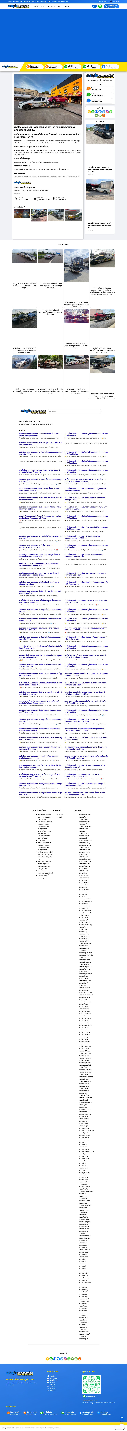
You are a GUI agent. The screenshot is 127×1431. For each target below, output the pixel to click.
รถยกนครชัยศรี (84, 1299)
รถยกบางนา (83, 1247)
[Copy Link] (89, 111)
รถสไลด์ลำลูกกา (84, 1079)
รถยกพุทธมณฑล (84, 1172)
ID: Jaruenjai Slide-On (43, 200)
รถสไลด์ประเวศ (83, 819)
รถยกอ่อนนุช (83, 1208)
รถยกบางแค (83, 1144)
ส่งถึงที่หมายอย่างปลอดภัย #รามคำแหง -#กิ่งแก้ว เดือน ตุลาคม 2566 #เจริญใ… (39, 629)
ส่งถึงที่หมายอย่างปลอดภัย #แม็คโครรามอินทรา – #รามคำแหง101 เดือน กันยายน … (36, 546)
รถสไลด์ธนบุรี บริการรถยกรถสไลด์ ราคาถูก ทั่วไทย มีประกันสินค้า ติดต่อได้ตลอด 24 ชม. (84, 793)
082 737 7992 (112, 7)
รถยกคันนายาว (83, 1332)
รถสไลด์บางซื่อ (83, 829)
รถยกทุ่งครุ (82, 1261)
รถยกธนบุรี (82, 1165)
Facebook (110, 66)
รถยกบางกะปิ (83, 1325)
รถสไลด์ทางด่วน (84, 1006)
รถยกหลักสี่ (82, 1329)
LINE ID (71, 66)
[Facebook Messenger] (100, 111)
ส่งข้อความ (104, 1412)
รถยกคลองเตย (83, 1318)
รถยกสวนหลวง (84, 1140)
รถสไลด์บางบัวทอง (85, 1053)
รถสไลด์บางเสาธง (84, 1060)
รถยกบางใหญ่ (83, 1289)
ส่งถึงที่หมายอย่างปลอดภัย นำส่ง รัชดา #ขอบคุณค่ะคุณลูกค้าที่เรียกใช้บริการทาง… (86, 638)
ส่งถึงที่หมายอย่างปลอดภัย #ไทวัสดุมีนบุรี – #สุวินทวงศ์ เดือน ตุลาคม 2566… (39, 583)
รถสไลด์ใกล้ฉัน (83, 1067)
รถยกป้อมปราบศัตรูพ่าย (86, 1151)
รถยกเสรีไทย (83, 896)
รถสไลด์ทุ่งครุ (83, 854)
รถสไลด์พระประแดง (85, 1072)
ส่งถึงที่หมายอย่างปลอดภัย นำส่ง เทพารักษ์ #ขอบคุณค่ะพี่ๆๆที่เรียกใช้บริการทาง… (40, 674)
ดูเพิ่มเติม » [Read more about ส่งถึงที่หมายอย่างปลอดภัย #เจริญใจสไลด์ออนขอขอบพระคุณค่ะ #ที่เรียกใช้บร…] (91, 230)
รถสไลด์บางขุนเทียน (85, 845)
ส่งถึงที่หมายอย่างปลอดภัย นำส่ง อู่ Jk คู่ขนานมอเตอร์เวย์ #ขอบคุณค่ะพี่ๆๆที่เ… (84, 498)
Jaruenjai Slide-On (74, 68)
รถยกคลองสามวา (84, 1250)
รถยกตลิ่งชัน (83, 1194)
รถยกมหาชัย (83, 1215)
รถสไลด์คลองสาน (84, 922)
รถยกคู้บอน (82, 950)
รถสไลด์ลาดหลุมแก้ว (85, 1070)
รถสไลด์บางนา (83, 857)
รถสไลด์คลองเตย (84, 822)
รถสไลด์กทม (83, 892)
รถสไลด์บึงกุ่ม (83, 838)
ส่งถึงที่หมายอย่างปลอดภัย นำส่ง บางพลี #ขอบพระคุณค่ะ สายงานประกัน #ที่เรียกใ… (84, 784)
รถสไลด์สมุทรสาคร (85, 1063)
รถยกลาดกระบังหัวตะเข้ (86, 1191)
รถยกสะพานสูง (83, 1257)
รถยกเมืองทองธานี (85, 1282)
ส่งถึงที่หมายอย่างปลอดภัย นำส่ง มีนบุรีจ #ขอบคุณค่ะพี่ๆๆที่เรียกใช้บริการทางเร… (50, 391)
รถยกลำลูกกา (83, 1233)
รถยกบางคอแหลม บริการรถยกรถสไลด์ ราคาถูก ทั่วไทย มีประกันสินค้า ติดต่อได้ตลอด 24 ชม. (84, 729)
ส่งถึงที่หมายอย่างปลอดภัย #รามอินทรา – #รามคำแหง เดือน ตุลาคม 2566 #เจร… (85, 601)
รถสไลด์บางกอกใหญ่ (85, 925)
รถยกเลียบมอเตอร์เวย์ (85, 910)
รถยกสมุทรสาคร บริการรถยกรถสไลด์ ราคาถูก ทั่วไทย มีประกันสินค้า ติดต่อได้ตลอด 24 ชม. (86, 757)
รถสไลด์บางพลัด (84, 836)
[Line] (92, 111)
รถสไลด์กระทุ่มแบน (85, 981)
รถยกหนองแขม (84, 1229)
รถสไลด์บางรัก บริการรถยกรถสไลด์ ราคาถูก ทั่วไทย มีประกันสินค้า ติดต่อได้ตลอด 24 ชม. (40, 601)
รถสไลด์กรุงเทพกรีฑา (85, 953)
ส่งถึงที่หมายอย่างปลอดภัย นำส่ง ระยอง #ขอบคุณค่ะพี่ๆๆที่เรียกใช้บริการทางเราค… (85, 489)
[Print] (103, 115)
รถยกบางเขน (83, 1280)
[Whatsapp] (110, 111)
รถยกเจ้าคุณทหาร (84, 1201)
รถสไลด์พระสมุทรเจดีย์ (86, 1077)
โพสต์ (60, 817)
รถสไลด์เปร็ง (83, 985)
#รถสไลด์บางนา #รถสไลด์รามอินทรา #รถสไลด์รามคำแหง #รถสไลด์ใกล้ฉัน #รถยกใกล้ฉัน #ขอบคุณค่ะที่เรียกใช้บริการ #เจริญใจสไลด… (102, 291)
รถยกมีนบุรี (82, 1259)
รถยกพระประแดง (84, 1186)
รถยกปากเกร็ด (83, 1217)
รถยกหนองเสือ (83, 1177)
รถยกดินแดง (83, 1320)
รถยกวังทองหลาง (84, 1238)
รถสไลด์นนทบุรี (83, 1037)
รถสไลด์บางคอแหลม (85, 826)
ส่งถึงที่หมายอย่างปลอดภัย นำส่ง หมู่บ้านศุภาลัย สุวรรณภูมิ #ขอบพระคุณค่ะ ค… (40, 592)
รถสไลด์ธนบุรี (83, 929)
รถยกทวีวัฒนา (83, 1252)
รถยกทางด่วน (83, 908)
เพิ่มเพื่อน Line (94, 94)
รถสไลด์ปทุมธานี (84, 1086)
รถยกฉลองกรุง (84, 1231)
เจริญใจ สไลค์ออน (111, 68)
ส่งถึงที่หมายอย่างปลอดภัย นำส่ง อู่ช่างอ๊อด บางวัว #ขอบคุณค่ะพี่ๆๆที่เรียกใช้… (40, 784)
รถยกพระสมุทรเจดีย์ (85, 1205)
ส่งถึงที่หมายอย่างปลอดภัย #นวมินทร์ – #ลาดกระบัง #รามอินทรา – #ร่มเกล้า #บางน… (24, 350)
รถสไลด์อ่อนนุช (83, 971)
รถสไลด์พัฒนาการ (84, 969)
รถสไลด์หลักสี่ (83, 868)
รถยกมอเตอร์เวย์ (84, 1175)
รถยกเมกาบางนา (84, 906)
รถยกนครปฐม (83, 1294)
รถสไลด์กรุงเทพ (84, 1339)
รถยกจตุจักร (83, 1271)
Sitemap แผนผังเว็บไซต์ (45, 873)
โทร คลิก (20, 198)
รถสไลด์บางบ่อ (83, 1074)
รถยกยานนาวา (83, 1240)
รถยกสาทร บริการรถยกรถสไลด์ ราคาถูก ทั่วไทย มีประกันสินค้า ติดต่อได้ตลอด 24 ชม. (86, 674)
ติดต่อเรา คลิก (112, 5)
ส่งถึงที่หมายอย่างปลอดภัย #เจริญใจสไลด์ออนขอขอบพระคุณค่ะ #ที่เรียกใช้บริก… (86, 453)
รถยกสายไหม (83, 1327)
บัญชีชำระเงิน (42, 840)
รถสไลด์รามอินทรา (84, 815)
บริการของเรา (52, 6)
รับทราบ (119, 1428)
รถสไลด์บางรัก (83, 946)
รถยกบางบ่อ (83, 1203)
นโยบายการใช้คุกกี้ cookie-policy (43, 876)
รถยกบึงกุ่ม (82, 1163)
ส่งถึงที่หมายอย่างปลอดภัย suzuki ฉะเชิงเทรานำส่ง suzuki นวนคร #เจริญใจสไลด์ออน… (40, 434)
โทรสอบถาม (34, 66)
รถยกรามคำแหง (84, 1123)
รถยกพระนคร (83, 1156)
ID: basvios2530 (70, 1414)
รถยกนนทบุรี (83, 1243)
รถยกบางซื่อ (83, 1112)
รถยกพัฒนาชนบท (84, 903)
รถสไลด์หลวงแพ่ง (84, 988)
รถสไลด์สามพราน (84, 1032)
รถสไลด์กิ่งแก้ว (83, 957)
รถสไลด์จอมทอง (84, 847)
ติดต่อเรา (101, 2)
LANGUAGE (116, 1)
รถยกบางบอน (83, 1285)
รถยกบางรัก (83, 1254)
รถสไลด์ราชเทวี (83, 880)
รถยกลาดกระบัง (84, 1219)
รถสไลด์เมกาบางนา (85, 997)
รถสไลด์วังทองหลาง (85, 859)
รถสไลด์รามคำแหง (84, 964)
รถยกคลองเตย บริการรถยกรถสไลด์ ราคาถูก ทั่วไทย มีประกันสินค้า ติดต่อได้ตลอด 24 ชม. (40, 766)
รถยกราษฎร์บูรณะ (84, 1222)
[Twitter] (103, 111)
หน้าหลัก (36, 6)
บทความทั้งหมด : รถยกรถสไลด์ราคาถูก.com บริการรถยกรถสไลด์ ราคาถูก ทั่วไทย (45, 834)
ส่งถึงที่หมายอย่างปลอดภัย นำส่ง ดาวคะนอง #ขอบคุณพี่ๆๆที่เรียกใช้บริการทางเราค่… (40, 693)
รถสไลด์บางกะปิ (84, 948)
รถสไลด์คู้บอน (83, 1004)
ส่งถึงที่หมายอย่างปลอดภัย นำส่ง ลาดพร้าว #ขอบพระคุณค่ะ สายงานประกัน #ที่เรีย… (40, 665)
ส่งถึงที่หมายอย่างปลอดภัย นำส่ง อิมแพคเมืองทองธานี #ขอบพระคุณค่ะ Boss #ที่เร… (83, 555)
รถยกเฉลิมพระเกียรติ (85, 901)
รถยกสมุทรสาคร (84, 1180)
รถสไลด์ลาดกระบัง (84, 936)
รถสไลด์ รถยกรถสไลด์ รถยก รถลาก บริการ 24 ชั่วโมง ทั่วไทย (45, 817)
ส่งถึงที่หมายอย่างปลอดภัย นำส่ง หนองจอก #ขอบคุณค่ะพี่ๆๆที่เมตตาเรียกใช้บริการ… (40, 748)
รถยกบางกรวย (83, 1275)
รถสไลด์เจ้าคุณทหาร (85, 967)
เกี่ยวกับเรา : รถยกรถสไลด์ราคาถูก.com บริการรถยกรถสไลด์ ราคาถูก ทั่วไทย (44, 865)
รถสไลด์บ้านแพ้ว (84, 1020)
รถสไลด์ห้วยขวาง (84, 927)
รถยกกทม (82, 1264)
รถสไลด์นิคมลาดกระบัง (86, 962)
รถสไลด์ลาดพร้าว (84, 852)
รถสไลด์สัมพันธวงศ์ (85, 943)
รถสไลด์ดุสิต (83, 887)
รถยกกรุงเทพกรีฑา (85, 899)
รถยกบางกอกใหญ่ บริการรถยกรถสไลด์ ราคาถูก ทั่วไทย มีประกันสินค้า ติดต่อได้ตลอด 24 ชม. (39, 702)
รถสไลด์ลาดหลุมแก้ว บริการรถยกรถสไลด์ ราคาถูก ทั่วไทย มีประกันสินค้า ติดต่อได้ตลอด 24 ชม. (85, 656)
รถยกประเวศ (83, 1268)
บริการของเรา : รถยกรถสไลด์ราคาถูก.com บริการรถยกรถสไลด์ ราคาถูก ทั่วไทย (45, 825)
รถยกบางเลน (83, 1196)
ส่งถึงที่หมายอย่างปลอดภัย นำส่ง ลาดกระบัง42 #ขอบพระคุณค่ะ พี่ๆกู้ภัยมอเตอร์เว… (86, 528)
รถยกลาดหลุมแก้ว (84, 1126)
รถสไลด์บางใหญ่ (84, 1030)
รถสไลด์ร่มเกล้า (83, 983)
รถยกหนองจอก (84, 1149)
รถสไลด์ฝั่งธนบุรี (84, 817)
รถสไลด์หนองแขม (84, 882)
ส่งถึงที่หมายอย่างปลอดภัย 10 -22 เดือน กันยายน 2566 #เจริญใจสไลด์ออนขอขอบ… (38, 757)
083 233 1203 (54, 68)
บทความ (60, 6)
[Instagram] (107, 111)
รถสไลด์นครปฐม (84, 1048)
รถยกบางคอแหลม (84, 1313)
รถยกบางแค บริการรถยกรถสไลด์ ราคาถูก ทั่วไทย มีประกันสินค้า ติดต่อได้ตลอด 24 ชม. (39, 489)
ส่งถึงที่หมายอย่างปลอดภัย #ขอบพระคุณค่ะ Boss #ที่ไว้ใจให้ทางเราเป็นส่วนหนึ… (40, 444)
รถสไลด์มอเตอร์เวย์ (85, 1065)
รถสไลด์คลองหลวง (85, 1081)
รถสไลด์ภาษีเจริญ (84, 843)
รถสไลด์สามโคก (84, 1095)
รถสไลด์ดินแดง (83, 833)
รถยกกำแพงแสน (84, 1278)
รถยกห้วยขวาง (83, 1303)
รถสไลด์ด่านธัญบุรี (84, 1011)
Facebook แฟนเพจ (96, 100)
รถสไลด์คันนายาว (84, 866)
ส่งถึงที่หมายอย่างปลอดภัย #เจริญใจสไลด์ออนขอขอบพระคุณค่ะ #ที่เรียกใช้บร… (100, 225)
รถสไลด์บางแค (83, 871)
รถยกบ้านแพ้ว (83, 1189)
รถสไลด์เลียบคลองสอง (86, 1002)
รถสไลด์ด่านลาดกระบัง (86, 955)
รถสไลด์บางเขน (84, 917)
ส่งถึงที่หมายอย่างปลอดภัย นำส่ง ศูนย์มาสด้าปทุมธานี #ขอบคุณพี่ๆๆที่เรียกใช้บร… (85, 738)
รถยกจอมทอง (83, 1308)
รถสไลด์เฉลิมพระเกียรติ (86, 995)
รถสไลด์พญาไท (83, 938)
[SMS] (100, 115)
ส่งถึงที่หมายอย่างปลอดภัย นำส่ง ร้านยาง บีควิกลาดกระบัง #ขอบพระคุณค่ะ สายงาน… (39, 729)
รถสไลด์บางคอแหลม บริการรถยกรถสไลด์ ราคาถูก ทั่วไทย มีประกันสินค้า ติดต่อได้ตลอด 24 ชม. (85, 480)
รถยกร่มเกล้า (83, 1182)
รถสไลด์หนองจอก (84, 915)
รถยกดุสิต (82, 1142)
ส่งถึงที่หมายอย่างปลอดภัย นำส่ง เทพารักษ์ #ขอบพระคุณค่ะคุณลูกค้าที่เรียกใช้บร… (40, 508)
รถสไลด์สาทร (83, 831)
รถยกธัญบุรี (83, 1292)
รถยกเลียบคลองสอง (85, 1102)
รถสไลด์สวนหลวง (84, 850)
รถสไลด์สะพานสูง (84, 864)
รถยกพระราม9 (83, 1093)
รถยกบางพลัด (83, 1184)
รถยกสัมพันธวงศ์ (84, 1334)
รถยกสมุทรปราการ (85, 1114)
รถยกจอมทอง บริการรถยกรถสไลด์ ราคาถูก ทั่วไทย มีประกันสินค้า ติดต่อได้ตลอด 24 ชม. (85, 702)
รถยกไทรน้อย (83, 1212)
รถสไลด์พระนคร (84, 889)
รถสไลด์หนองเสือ (84, 1084)
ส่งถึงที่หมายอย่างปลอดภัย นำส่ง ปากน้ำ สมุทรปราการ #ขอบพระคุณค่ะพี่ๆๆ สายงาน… (50, 285)
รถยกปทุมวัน (83, 1154)
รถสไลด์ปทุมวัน (84, 920)
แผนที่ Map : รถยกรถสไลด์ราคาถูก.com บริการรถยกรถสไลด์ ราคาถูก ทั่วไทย (44, 846)
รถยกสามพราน (83, 1245)
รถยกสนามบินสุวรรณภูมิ (86, 1130)
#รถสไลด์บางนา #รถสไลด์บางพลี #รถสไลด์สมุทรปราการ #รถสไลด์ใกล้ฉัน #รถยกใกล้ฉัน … (76, 304)
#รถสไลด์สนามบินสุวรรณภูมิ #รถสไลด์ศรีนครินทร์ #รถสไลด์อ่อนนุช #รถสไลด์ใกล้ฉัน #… (40, 684)
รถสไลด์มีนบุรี (83, 932)
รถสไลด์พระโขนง (84, 941)
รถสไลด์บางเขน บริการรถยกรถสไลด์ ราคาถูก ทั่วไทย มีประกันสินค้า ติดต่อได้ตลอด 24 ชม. (85, 748)
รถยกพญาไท (83, 1105)
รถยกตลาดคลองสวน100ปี (84, 1169)
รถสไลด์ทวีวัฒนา (84, 1051)
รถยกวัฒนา (83, 1306)
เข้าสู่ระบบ (106, 2)
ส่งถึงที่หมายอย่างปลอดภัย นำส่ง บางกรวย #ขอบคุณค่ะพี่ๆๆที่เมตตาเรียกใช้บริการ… (85, 508)
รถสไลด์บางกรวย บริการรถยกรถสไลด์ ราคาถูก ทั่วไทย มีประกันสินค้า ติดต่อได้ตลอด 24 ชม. (38, 565)
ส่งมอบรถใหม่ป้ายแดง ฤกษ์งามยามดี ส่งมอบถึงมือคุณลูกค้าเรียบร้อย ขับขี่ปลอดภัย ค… (85, 629)
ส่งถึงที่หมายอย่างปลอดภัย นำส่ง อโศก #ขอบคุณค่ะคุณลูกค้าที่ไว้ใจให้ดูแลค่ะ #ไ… (86, 583)
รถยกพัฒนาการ (84, 1119)
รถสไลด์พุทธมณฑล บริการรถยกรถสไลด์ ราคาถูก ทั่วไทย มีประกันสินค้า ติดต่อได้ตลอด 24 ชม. (39, 555)
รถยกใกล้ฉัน (83, 1198)
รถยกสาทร (82, 1315)
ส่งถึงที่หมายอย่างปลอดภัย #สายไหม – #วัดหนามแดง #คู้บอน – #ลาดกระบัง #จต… (102, 350)
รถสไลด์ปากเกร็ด (84, 1027)
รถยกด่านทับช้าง (84, 1100)
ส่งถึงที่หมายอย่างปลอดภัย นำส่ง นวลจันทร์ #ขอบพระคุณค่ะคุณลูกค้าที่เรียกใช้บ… (40, 498)
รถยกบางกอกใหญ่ (84, 1135)
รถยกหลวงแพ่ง (84, 1226)
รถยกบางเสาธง (84, 1158)
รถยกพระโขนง (83, 1210)
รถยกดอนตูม (83, 1287)
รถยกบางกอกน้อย (84, 1236)
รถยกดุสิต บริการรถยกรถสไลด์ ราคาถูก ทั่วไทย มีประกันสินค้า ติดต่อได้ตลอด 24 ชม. (40, 647)
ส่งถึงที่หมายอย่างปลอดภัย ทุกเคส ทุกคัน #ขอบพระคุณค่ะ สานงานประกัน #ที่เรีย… (102, 395)
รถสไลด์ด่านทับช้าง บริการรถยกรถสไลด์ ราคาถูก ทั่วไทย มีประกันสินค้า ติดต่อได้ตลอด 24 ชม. (39, 775)
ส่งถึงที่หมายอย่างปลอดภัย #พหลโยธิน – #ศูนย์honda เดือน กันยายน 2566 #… (40, 619)
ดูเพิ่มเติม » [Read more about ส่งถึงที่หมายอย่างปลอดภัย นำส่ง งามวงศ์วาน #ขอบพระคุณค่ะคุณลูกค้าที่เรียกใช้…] (91, 175)
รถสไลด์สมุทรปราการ (85, 974)
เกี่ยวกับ (43, 6)
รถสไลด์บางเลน (84, 1039)
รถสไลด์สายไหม (84, 875)
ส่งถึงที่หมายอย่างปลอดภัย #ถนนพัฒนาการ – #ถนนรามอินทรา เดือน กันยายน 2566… (83, 775)
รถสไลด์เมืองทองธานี (85, 1025)
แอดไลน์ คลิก (40, 198)
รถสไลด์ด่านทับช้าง (85, 1018)
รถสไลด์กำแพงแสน (85, 1046)
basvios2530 (91, 68)
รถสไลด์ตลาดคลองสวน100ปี (85, 1014)
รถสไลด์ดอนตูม (84, 1044)
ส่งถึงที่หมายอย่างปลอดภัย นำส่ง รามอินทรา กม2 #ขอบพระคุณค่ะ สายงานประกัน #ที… (81, 720)
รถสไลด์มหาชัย (83, 978)
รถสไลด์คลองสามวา (85, 861)
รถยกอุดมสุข (83, 894)
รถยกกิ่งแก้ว (83, 1147)
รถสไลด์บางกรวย (84, 1034)
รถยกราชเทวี (83, 1311)
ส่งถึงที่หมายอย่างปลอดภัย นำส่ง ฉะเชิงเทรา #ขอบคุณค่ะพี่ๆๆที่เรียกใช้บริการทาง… (40, 738)
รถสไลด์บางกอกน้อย (85, 1098)
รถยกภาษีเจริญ (84, 1224)
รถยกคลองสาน (84, 1116)
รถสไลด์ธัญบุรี (83, 976)
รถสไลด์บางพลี (83, 1023)
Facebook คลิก (59, 198)
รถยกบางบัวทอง (84, 1128)
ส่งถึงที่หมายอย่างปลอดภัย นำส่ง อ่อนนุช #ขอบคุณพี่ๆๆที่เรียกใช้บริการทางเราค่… (84, 766)
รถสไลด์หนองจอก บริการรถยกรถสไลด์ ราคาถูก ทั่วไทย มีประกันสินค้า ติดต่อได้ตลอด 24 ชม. (39, 574)
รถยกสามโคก (83, 1266)
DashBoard (42, 871)
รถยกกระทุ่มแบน (84, 1121)
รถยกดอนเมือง (83, 1273)
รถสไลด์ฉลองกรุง (84, 960)
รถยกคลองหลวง (84, 1137)
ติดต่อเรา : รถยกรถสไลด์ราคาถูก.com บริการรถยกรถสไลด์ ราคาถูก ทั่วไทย (45, 855)
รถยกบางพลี (83, 1107)
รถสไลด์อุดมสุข (83, 999)
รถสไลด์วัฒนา (83, 873)
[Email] (96, 115)
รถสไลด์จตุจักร (83, 824)
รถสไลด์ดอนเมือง (84, 878)
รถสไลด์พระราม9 (84, 1009)
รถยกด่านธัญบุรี (84, 1091)
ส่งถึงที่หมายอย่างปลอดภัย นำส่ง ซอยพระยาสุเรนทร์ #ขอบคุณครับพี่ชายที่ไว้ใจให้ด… (82, 537)
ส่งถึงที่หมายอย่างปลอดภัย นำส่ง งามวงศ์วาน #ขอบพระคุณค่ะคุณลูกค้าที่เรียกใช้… (100, 169)
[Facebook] (96, 111)
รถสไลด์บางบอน (84, 1088)
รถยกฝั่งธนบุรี (83, 1296)
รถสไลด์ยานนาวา (84, 934)
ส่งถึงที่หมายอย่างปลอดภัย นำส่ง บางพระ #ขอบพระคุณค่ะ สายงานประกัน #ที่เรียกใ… (85, 574)
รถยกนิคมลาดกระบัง (85, 1109)
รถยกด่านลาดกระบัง (85, 913)
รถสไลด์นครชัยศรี (84, 1042)
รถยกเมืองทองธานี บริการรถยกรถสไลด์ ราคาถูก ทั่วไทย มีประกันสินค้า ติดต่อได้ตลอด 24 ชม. (84, 693)
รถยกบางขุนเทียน (84, 1301)
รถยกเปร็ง (82, 1161)
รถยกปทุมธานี (83, 1133)
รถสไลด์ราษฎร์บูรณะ (85, 840)
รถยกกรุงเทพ (83, 1336)
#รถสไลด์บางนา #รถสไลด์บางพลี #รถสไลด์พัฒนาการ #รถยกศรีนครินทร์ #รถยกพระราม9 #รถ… (40, 517)
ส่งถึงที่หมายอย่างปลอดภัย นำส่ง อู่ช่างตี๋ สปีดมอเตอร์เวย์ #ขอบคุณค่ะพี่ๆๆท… (24, 285)
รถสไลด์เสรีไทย (83, 990)
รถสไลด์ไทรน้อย (84, 1055)
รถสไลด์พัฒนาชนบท (85, 992)
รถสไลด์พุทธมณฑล (85, 1058)
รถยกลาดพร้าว (83, 1322)
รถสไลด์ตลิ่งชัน (83, 885)
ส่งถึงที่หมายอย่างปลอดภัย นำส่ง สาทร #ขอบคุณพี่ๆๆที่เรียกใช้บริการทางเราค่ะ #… (76, 345)
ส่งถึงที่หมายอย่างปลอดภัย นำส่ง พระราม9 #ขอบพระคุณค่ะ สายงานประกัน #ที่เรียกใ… (85, 684)
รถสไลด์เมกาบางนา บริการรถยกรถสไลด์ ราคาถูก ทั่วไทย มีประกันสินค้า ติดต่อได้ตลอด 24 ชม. (39, 471)
